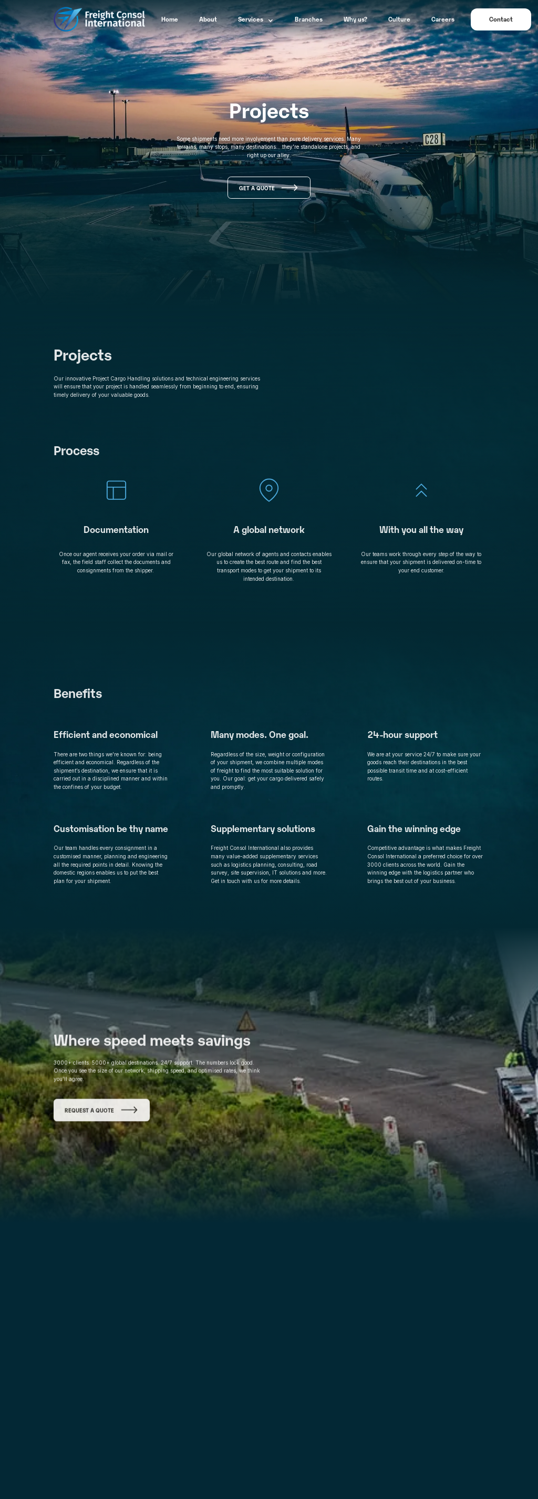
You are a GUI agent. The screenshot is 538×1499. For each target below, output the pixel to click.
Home (169, 19)
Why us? (355, 19)
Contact (501, 19)
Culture (399, 19)
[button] (255, 19)
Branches (309, 19)
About (208, 19)
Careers (442, 19)
